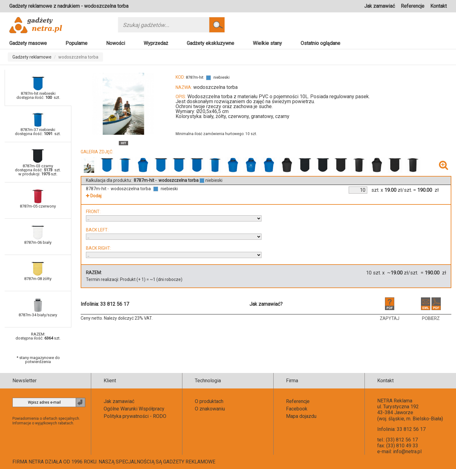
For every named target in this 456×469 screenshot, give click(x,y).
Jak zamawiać (379, 6)
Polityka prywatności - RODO (135, 416)
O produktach (209, 401)
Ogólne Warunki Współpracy (134, 409)
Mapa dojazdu (301, 416)
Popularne (76, 43)
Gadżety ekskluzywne (210, 43)
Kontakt (438, 6)
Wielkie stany (267, 43)
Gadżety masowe (28, 43)
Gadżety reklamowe (31, 57)
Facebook (296, 409)
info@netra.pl (407, 451)
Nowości (115, 43)
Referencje (412, 6)
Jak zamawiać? (266, 304)
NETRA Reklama (394, 401)
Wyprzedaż (156, 43)
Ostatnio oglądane (320, 43)
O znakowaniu (210, 409)
